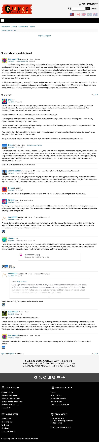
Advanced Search (9, 431)
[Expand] (49, 296)
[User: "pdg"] (4, 101)
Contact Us (6, 408)
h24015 (11, 200)
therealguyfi (13, 59)
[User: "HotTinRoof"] (4, 313)
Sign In (32, 26)
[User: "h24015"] (4, 201)
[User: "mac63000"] (4, 218)
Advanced (94, 9)
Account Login (7, 392)
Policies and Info (52, 388)
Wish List (5, 425)
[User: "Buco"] (4, 146)
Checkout (5, 428)
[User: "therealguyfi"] (4, 60)
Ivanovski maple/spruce (34, 145)
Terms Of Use (56, 401)
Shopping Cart (7, 422)
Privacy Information (59, 398)
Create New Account (10, 395)
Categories (2, 20)
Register (48, 36)
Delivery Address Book (11, 398)
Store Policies (56, 395)
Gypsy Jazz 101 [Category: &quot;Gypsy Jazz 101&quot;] (23, 61)
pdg (10, 100)
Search (70, 8)
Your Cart (80, 4)
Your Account (3, 388)
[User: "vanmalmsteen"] (4, 172)
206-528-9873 (65, 427)
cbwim (11, 238)
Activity (14, 26)
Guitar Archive (23, 26)
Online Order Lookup (10, 404)
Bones (11, 188)
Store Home (6, 419)
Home (53, 392)
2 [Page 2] (95, 94)
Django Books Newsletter (12, 401)
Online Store (3, 414)
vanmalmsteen (14, 171)
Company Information (60, 404)
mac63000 (12, 217)
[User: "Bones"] (4, 189)
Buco (10, 145)
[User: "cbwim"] (4, 239)
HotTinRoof (13, 312)
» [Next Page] (97, 94)
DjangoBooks (52, 414)
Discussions (6, 26)
